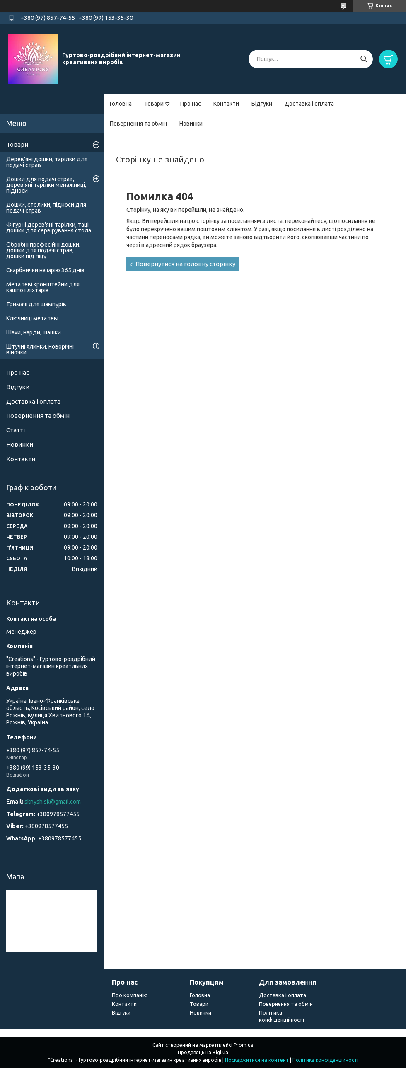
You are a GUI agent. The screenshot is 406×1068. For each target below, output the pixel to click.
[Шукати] (363, 59)
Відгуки (261, 103)
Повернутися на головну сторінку (185, 263)
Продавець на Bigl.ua (203, 1052)
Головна (121, 103)
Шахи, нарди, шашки (33, 332)
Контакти (226, 103)
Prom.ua (244, 1045)
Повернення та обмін (138, 123)
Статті (15, 429)
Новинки (191, 123)
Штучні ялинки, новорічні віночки (40, 349)
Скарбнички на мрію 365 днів (45, 270)
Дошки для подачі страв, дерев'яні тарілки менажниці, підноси (46, 185)
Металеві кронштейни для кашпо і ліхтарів (43, 287)
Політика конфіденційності (325, 1060)
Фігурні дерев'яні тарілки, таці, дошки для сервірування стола (48, 227)
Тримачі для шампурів (36, 304)
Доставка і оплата (309, 103)
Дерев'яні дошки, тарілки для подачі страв (46, 162)
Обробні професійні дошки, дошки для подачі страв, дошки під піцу (43, 250)
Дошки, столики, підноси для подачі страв (46, 207)
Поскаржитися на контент (257, 1060)
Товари (154, 103)
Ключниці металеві (32, 318)
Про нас (190, 103)
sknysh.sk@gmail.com (52, 801)
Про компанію (130, 995)
